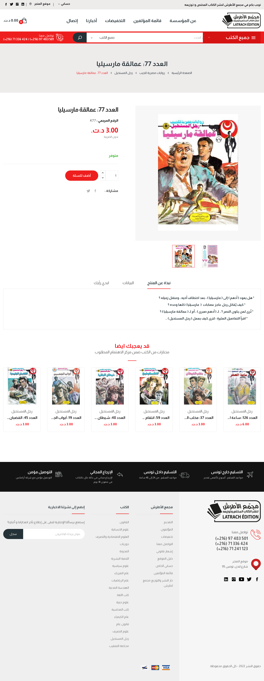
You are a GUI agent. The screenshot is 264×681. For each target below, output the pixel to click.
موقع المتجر (39, 3)
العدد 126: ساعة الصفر (242, 418)
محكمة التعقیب (119, 646)
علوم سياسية (120, 566)
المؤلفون (167, 529)
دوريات (124, 544)
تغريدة (88, 191)
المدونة (124, 551)
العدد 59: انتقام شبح (154, 418)
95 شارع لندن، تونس (235, 566)
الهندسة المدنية (119, 587)
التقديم (168, 522)
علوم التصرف (121, 631)
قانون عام (122, 624)
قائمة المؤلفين (163, 573)
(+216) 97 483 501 (231, 538)
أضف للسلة (82, 175)
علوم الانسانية (120, 529)
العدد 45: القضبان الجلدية (22, 418)
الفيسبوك (257, 579)
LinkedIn (226, 579)
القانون (124, 522)
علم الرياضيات (120, 580)
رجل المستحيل (22, 411)
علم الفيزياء (122, 573)
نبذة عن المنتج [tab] (158, 283)
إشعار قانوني (164, 551)
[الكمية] (111, 175)
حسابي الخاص (164, 566)
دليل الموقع (165, 558)
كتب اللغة (123, 595)
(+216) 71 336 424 (231, 543)
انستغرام (234, 579)
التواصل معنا (165, 544)
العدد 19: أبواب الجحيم (66, 418)
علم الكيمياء (121, 616)
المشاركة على (95, 191)
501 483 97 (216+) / (40, 39)
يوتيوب (241, 579)
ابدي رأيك (101, 283)
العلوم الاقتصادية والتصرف (112, 536)
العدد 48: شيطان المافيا (110, 418)
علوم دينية (122, 602)
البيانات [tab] (128, 283)
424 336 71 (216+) (15, 39)
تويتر (249, 579)
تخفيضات (167, 536)
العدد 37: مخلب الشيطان (198, 418)
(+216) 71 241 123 (232, 548)
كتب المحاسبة (120, 609)
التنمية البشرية (120, 558)
